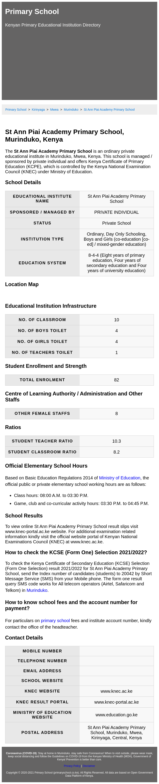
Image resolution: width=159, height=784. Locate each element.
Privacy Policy (72, 766)
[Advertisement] (79, 63)
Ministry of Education (120, 477)
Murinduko (37, 590)
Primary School (32, 11)
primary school (55, 620)
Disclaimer (89, 766)
